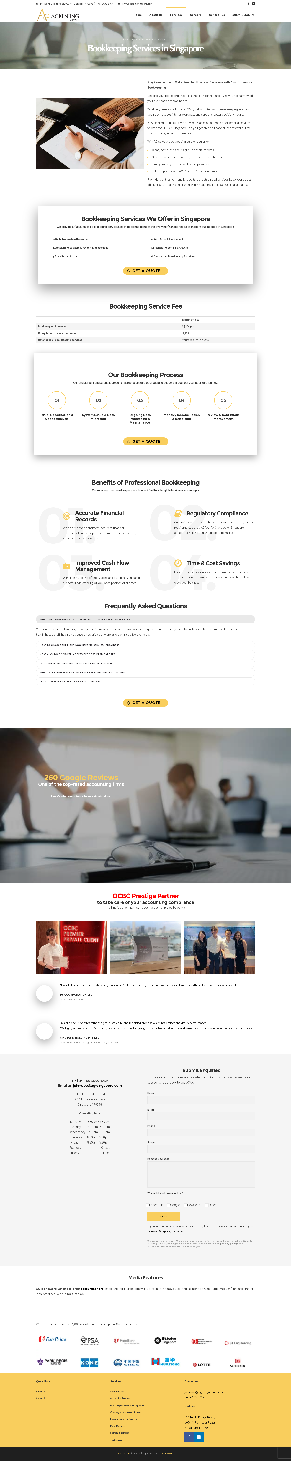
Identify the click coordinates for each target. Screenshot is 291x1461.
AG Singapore (123, 1453)
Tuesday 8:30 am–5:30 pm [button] (90, 1127)
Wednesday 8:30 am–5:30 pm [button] (90, 1132)
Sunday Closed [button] (89, 1153)
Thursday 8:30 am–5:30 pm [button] (89, 1137)
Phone (201, 1130)
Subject (201, 1147)
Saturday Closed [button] (89, 1147)
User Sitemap (168, 1453)
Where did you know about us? (165, 1193)
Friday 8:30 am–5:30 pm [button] (89, 1142)
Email (201, 1114)
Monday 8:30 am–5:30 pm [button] (90, 1122)
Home (126, 39)
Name (201, 1098)
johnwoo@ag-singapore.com (166, 1231)
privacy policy (229, 1243)
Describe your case (201, 1172)
